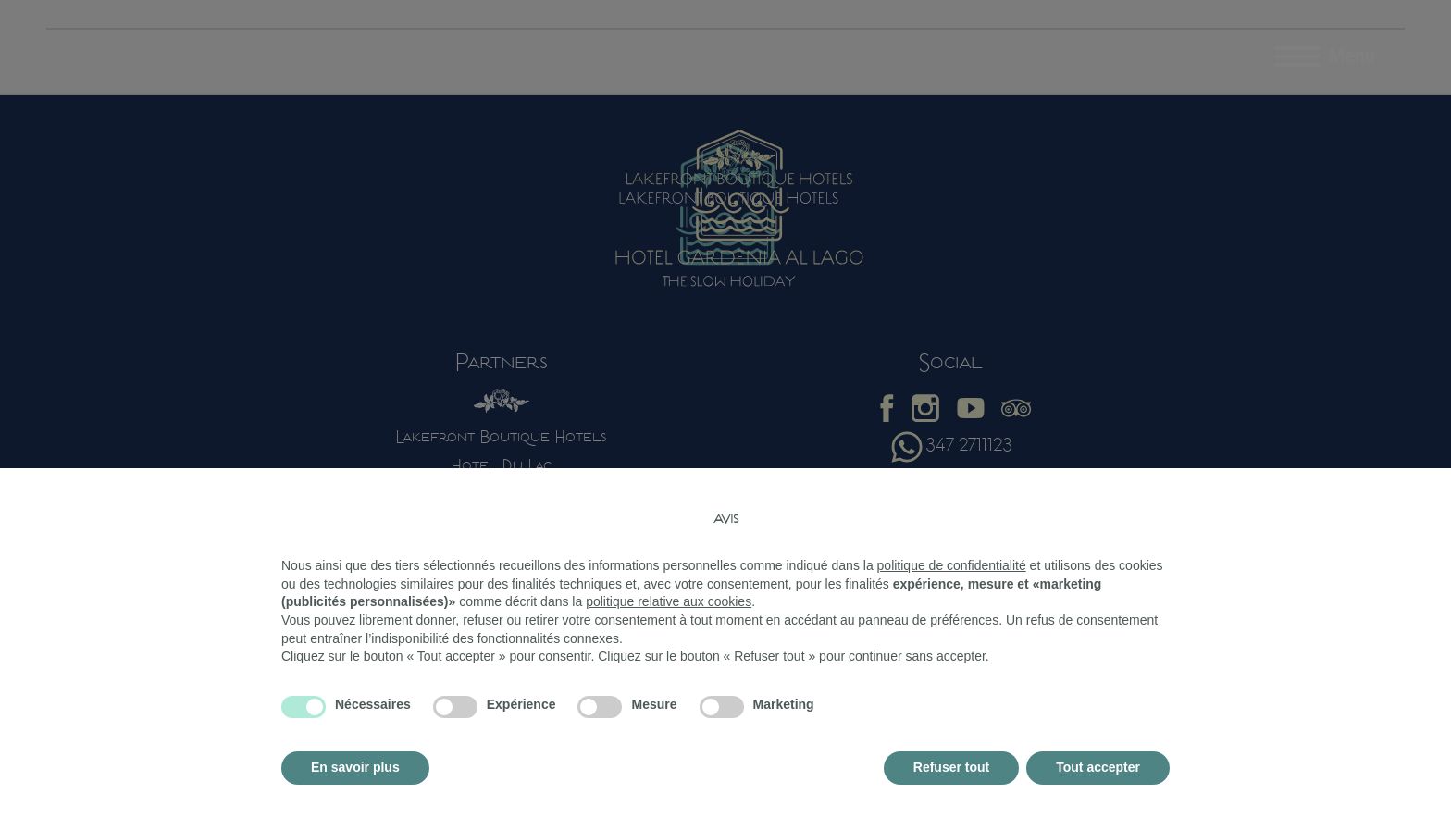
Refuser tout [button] (951, 767)
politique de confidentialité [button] (951, 565)
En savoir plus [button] (355, 767)
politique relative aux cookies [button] (668, 601)
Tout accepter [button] (1098, 767)
